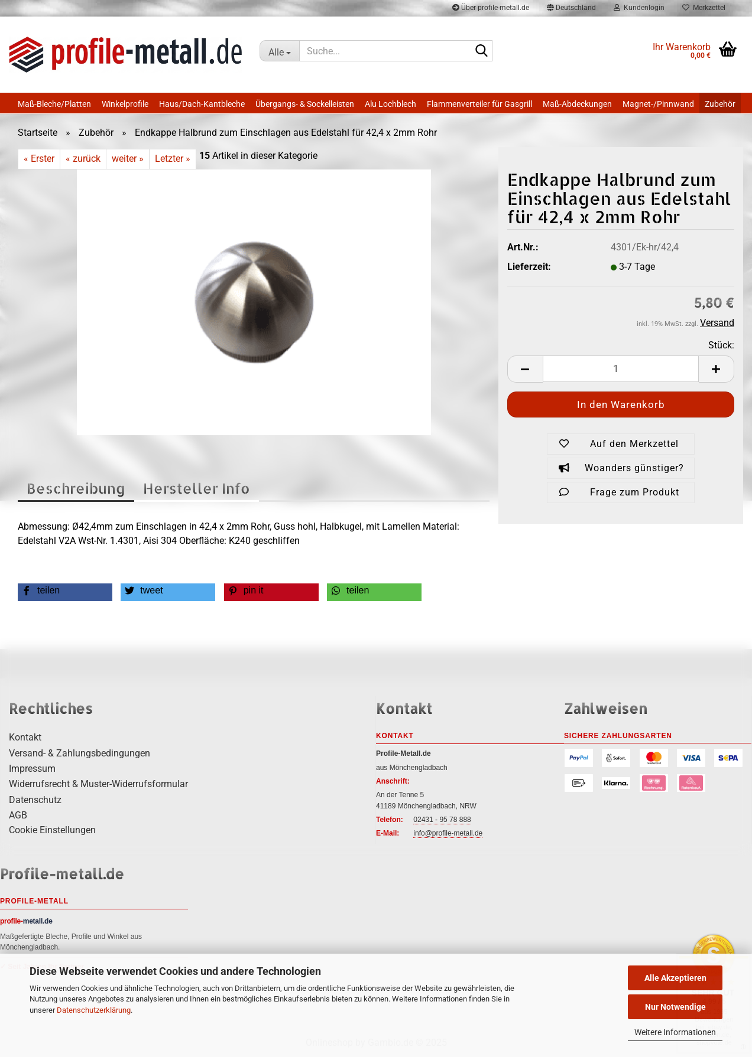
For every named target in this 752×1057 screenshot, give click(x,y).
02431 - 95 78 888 (442, 819)
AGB (18, 815)
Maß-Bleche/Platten (54, 104)
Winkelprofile (125, 104)
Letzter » (172, 158)
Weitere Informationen (675, 1032)
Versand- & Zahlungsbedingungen (79, 753)
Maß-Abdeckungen (577, 104)
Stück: (721, 345)
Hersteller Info (196, 488)
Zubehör (720, 104)
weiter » (128, 158)
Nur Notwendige (675, 1007)
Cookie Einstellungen (52, 830)
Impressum (32, 768)
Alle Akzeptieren (675, 978)
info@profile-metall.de (447, 833)
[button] (525, 369)
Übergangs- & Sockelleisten (304, 104)
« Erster (39, 158)
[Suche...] (279, 50)
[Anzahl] (621, 368)
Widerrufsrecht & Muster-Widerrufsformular (98, 784)
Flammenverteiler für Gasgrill (479, 104)
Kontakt (25, 737)
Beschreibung (76, 488)
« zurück (83, 158)
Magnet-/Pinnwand (658, 104)
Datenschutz (35, 799)
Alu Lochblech (390, 104)
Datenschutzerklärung (94, 1010)
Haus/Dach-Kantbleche (202, 104)
